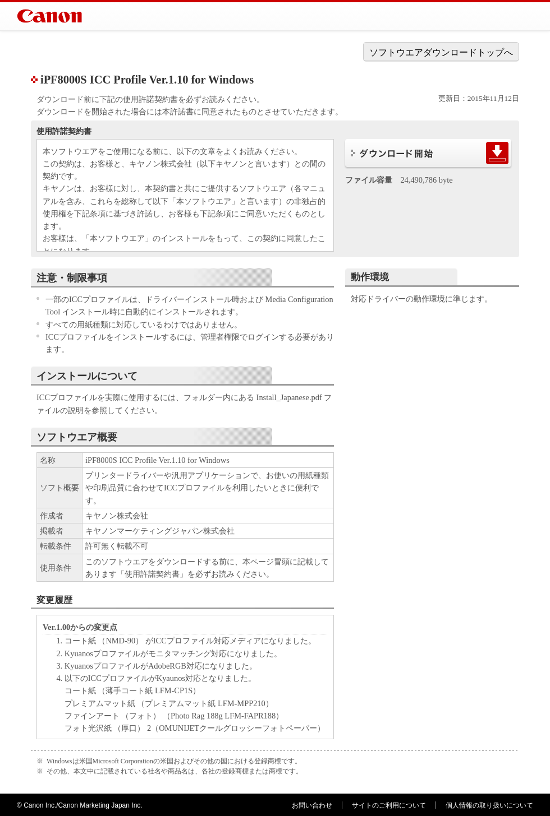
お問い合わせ (312, 805)
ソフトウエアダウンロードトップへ (441, 52)
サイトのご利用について (389, 805)
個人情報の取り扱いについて (489, 805)
